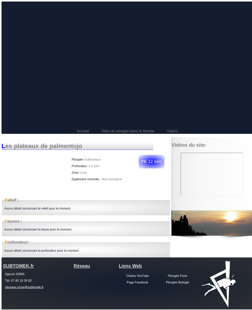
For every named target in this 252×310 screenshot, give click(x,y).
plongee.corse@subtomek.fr (24, 287)
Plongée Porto (177, 275)
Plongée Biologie (177, 282)
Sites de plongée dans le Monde (128, 131)
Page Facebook (137, 282)
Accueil (83, 131)
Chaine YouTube (137, 275)
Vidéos (172, 131)
